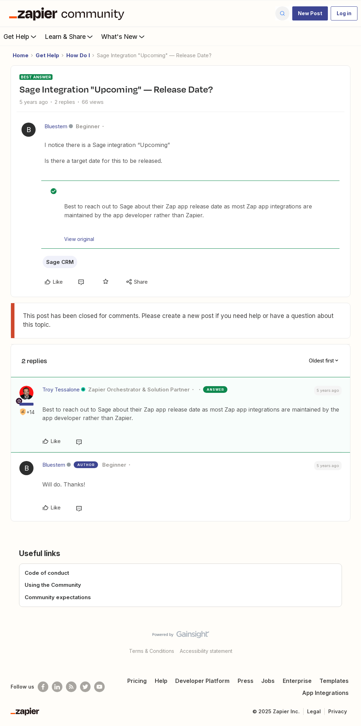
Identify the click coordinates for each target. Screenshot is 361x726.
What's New (123, 36)
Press (245, 680)
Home (21, 55)
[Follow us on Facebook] (43, 686)
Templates (334, 680)
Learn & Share (69, 36)
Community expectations (58, 597)
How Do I (78, 55)
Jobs (268, 680)
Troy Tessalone (61, 389)
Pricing (137, 680)
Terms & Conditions (151, 651)
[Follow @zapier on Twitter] (85, 686)
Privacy (337, 711)
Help (161, 680)
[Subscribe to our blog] (71, 686)
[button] (310, 13)
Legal (314, 711)
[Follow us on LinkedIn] (57, 686)
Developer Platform (202, 680)
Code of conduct (47, 572)
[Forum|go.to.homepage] (68, 13)
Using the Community (53, 585)
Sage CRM (60, 262)
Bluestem (55, 126)
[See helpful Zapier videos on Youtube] (99, 686)
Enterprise (297, 680)
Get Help (21, 36)
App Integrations (325, 692)
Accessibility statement (206, 651)
